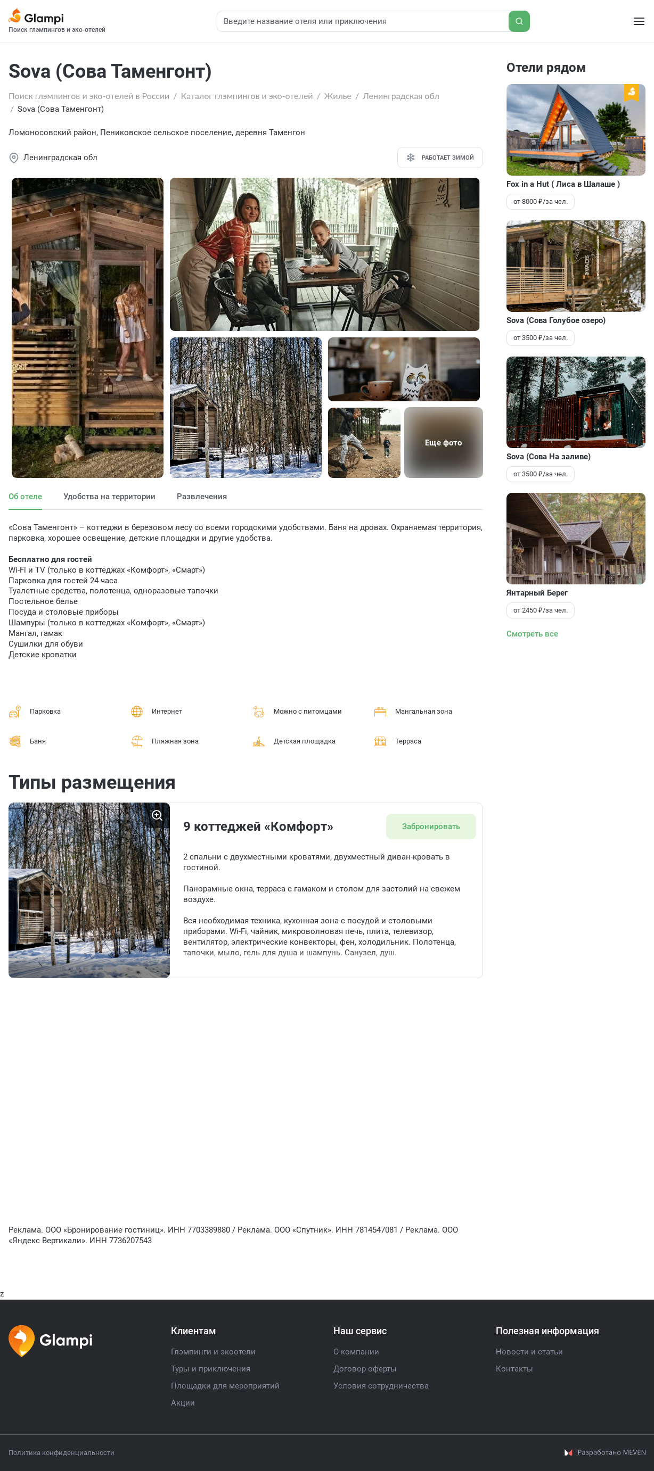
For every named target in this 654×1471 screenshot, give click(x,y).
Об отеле (25, 496)
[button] (59, 968)
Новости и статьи (529, 1352)
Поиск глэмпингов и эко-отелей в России (89, 95)
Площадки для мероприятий (225, 1386)
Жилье (337, 95)
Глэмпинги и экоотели (213, 1352)
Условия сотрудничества (381, 1386)
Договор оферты (365, 1369)
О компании (356, 1352)
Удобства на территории (109, 496)
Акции (183, 1403)
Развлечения (202, 496)
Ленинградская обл (401, 95)
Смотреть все (532, 634)
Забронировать (430, 826)
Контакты (514, 1369)
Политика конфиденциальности (62, 1453)
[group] (89, 890)
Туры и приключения (210, 1369)
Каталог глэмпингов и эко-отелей (247, 95)
